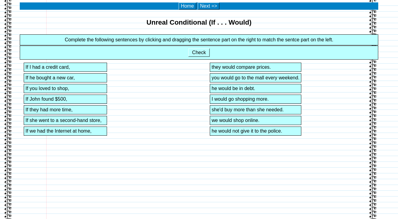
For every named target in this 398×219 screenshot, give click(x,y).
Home (187, 6)
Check (199, 52)
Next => (208, 6)
